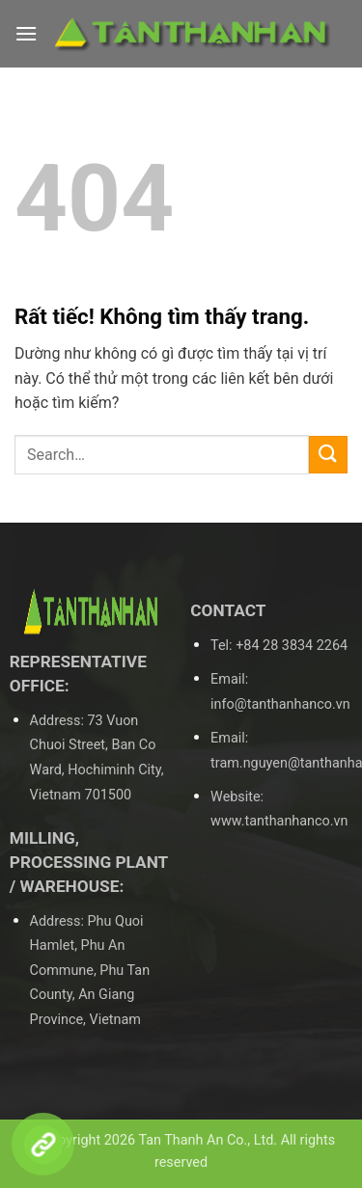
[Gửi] (328, 454)
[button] (26, 33)
